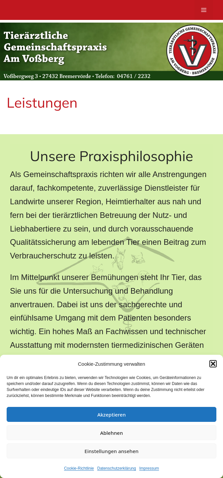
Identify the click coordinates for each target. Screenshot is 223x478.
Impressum (149, 468)
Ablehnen (111, 433)
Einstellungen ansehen (112, 451)
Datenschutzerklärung (116, 468)
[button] (213, 363)
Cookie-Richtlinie (79, 468)
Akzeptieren (111, 414)
